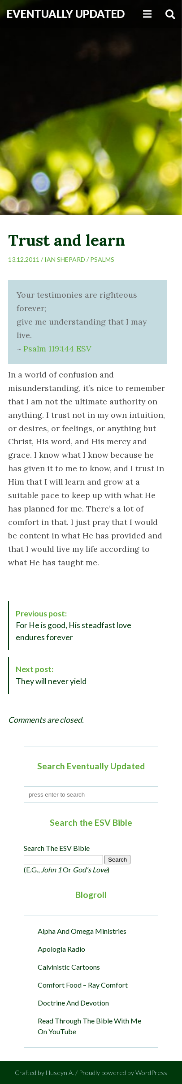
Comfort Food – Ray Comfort (83, 984)
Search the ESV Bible (57, 848)
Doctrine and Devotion (73, 1002)
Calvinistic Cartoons (69, 967)
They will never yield (51, 674)
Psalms (102, 259)
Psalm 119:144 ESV (57, 348)
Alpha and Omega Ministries (82, 931)
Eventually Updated (66, 13)
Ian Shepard (64, 259)
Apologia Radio (61, 949)
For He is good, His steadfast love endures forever (73, 625)
